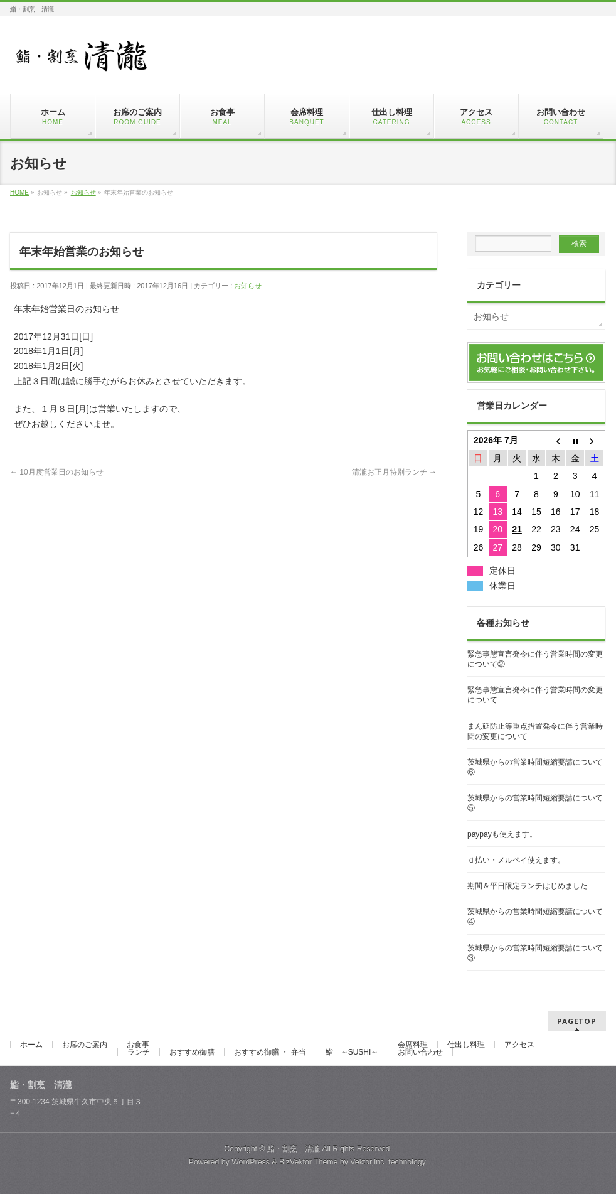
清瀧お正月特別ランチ (394, 472)
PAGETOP (577, 1021)
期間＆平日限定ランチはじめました (527, 885)
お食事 (138, 1044)
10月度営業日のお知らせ (57, 472)
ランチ (138, 1052)
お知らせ (248, 285)
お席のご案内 (84, 1044)
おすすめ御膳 (192, 1052)
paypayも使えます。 (502, 834)
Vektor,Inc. (368, 1162)
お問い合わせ (420, 1052)
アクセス (519, 1044)
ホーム (31, 1044)
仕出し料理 (466, 1044)
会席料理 (413, 1044)
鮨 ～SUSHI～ (352, 1052)
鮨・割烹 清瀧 (293, 1148)
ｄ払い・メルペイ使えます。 (516, 860)
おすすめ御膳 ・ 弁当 (270, 1052)
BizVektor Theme (308, 1162)
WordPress (250, 1162)
